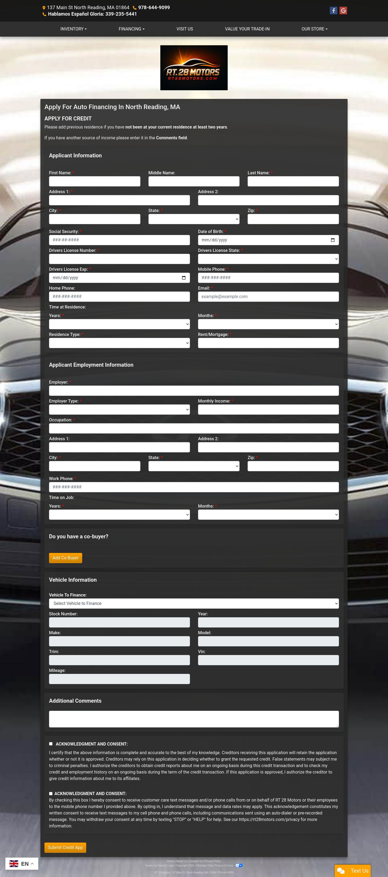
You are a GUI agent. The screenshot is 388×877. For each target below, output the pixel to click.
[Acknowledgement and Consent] (51, 744)
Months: (206, 315)
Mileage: (57, 670)
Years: (55, 315)
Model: (204, 632)
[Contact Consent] (51, 793)
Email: (204, 288)
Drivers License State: (219, 250)
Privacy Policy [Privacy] (213, 861)
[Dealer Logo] (194, 68)
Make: (55, 632)
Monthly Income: (214, 401)
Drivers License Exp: (68, 269)
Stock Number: (63, 613)
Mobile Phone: (212, 269)
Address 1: (59, 191)
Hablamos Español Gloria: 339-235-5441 (92, 14)
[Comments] (194, 719)
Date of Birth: (210, 231)
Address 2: (208, 191)
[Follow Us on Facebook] (333, 11)
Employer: (58, 382)
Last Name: (259, 172)
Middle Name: (161, 172)
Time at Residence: (67, 307)
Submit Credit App (65, 847)
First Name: (60, 172)
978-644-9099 (154, 7)
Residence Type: (65, 334)
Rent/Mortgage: (213, 334)
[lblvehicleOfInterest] (194, 603)
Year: (203, 613)
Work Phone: (61, 478)
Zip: (251, 210)
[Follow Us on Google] (343, 11)
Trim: (54, 651)
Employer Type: (63, 401)
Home (170, 861)
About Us (181, 861)
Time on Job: (61, 497)
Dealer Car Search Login (159, 865)
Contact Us (195, 861)
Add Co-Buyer (66, 557)
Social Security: (64, 231)
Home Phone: (62, 288)
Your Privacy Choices (225, 865)
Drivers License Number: (72, 250)
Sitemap (201, 865)
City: (53, 210)
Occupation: (60, 419)
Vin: (202, 651)
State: (154, 210)
